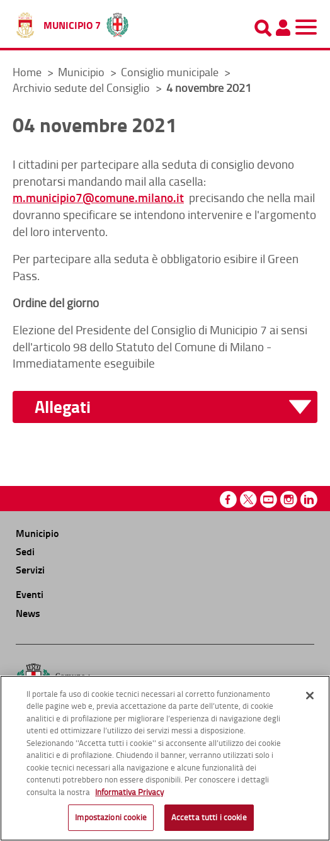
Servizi (30, 569)
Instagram (288, 499)
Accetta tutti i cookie (209, 817)
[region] (165, 758)
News (28, 613)
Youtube (268, 499)
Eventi (29, 594)
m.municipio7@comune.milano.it (98, 197)
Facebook (228, 499)
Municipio (82, 71)
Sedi (25, 551)
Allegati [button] (63, 407)
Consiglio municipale (171, 71)
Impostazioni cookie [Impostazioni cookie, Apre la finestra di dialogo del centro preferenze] (110, 817)
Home (27, 71)
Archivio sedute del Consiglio (82, 87)
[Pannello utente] (282, 28)
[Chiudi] (310, 695)
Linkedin (308, 499)
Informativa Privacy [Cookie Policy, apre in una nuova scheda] (129, 792)
